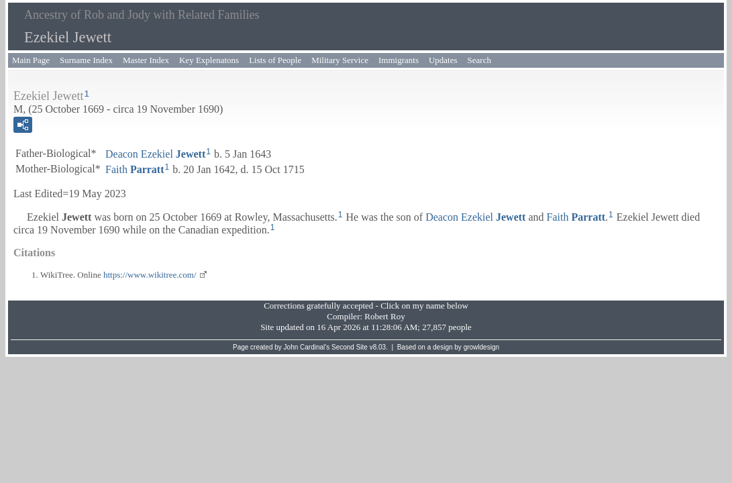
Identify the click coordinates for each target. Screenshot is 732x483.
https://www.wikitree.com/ (150, 275)
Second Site (349, 347)
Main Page (31, 60)
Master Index (146, 60)
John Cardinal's (307, 347)
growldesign (481, 347)
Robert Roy (384, 316)
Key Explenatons (209, 60)
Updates (443, 60)
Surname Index (86, 60)
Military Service (339, 60)
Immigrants (398, 60)
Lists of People (275, 60)
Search (479, 60)
